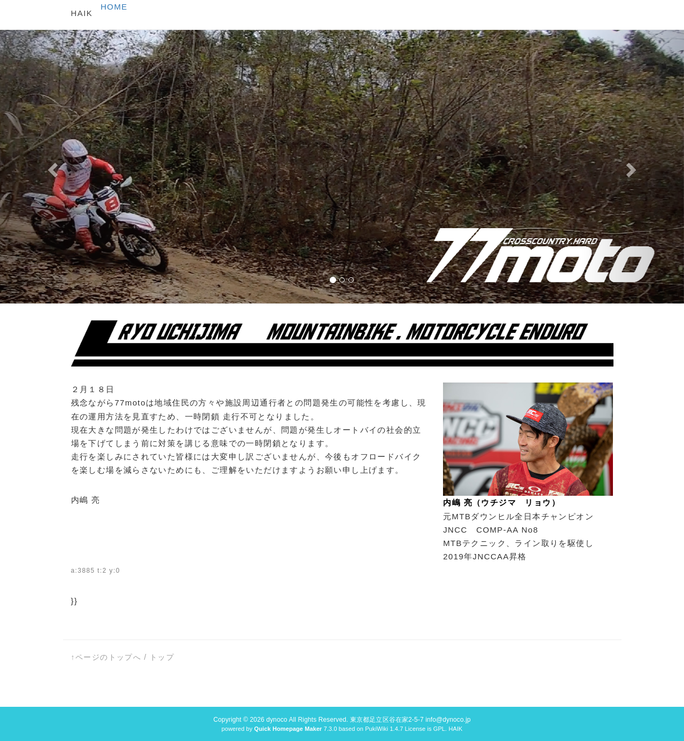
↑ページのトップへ (106, 657)
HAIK (82, 13)
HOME (114, 6)
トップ (162, 657)
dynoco (276, 719)
